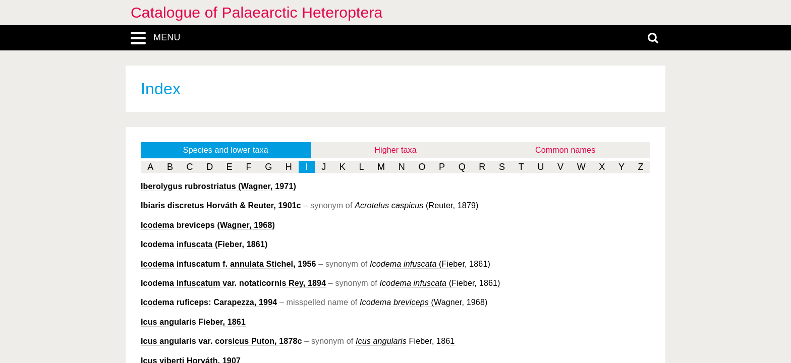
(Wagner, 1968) (208, 225)
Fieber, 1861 (193, 322)
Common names (565, 150)
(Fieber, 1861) (204, 244)
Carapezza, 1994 (209, 302)
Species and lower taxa (225, 150)
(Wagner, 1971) (218, 186)
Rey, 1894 (233, 283)
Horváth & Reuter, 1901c (221, 205)
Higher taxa (395, 150)
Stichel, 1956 (228, 264)
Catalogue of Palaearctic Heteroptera (256, 12)
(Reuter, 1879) (416, 205)
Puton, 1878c (221, 341)
